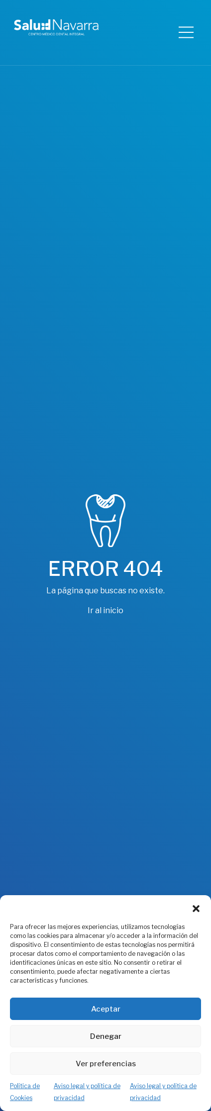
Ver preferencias (106, 1063)
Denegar (105, 1036)
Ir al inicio (105, 610)
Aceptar (105, 1009)
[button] (196, 908)
